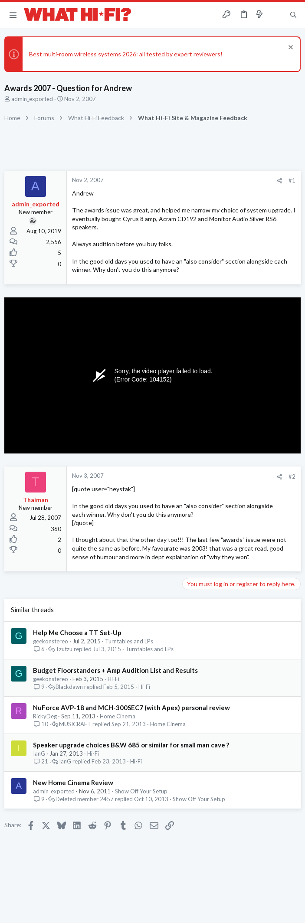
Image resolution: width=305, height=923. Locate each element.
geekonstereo (50, 641)
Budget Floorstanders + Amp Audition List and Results (115, 670)
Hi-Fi (113, 678)
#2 (292, 476)
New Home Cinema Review (73, 782)
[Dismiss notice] (289, 48)
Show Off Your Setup (141, 791)
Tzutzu (64, 649)
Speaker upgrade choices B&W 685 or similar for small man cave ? (131, 745)
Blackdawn (69, 687)
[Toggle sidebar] (276, 14)
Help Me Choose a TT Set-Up (77, 632)
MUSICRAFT (75, 724)
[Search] (293, 15)
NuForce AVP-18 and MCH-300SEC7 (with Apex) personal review (131, 707)
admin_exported (32, 98)
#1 (292, 180)
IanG (39, 753)
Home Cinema (117, 716)
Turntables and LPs (129, 641)
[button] (13, 14)
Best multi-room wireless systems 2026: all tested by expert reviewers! (126, 54)
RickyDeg (45, 716)
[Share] (279, 180)
